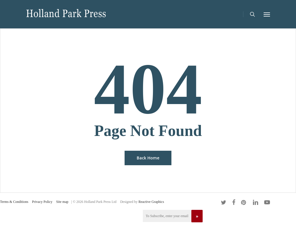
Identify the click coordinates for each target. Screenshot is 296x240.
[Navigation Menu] (267, 14)
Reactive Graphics (151, 202)
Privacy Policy (42, 202)
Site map (62, 202)
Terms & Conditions (14, 202)
